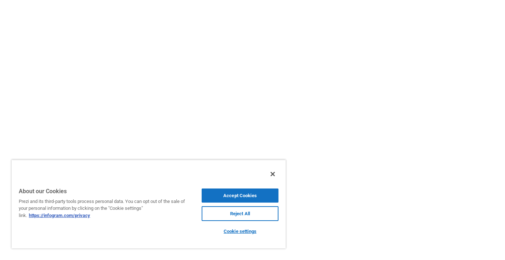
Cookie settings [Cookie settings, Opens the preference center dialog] (240, 231)
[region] (149, 204)
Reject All (240, 213)
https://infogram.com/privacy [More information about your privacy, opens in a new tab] (59, 215)
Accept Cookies (240, 195)
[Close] (273, 174)
